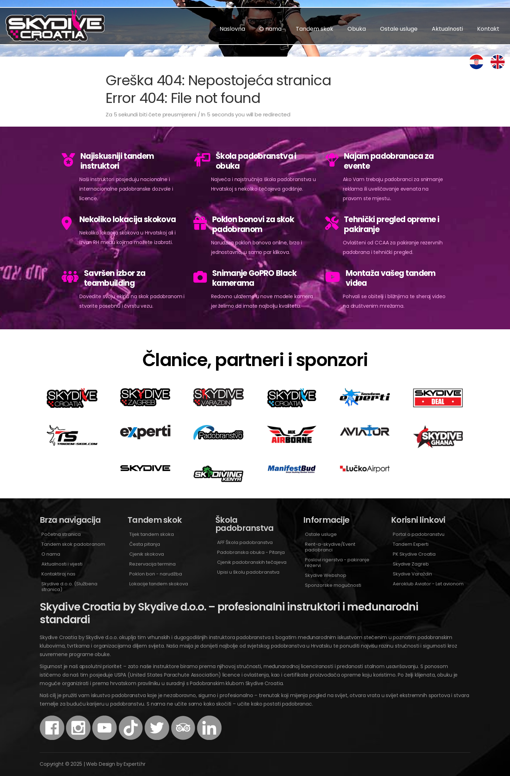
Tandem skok (314, 29)
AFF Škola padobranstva (245, 542)
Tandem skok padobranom (73, 544)
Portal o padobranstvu (418, 534)
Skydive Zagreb (411, 564)
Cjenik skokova (146, 554)
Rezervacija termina (152, 564)
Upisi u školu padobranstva (248, 572)
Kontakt (488, 29)
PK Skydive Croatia (414, 554)
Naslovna (232, 29)
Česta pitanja (144, 544)
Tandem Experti (411, 544)
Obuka (356, 29)
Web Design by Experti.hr (116, 764)
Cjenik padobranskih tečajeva (252, 562)
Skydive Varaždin (412, 574)
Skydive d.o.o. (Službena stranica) (69, 586)
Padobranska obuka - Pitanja (251, 552)
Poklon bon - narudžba (155, 574)
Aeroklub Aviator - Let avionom (428, 583)
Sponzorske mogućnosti (333, 585)
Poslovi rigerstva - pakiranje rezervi (337, 562)
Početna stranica (61, 534)
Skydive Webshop (325, 575)
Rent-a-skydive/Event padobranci (330, 547)
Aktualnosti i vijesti (62, 564)
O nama (270, 29)
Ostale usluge (399, 29)
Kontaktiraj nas (58, 574)
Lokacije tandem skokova (158, 583)
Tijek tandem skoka (151, 534)
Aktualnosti (447, 29)
